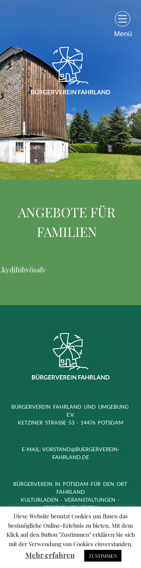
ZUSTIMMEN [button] (103, 556)
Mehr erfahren (50, 555)
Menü (123, 33)
